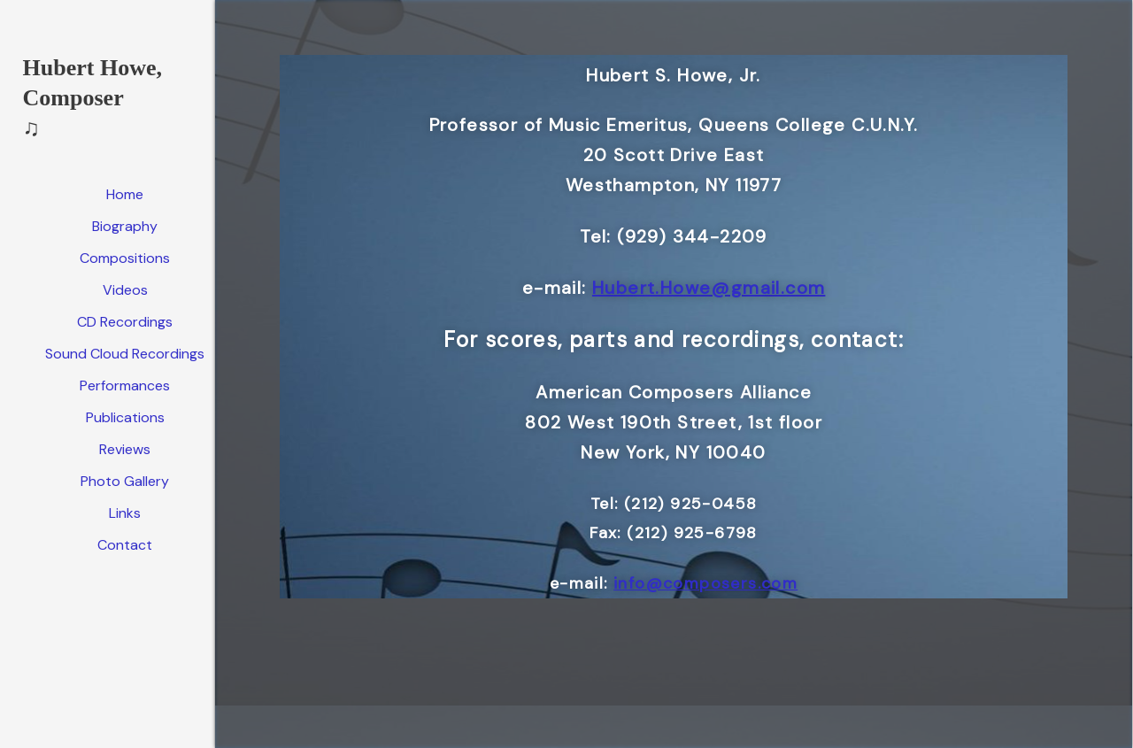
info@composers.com (705, 583)
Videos (125, 290)
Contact (124, 545)
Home (124, 194)
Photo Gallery (125, 481)
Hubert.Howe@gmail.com (708, 287)
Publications (125, 417)
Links (125, 513)
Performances (125, 385)
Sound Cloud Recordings (124, 353)
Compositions (125, 258)
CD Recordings (125, 321)
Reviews (124, 449)
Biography (125, 226)
